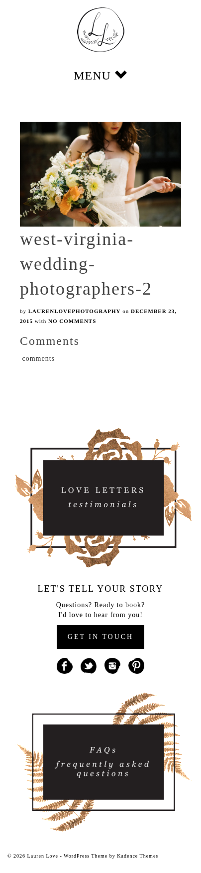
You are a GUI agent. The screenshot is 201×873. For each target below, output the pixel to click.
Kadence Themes (137, 856)
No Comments (72, 321)
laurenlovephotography (74, 311)
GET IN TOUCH (100, 636)
